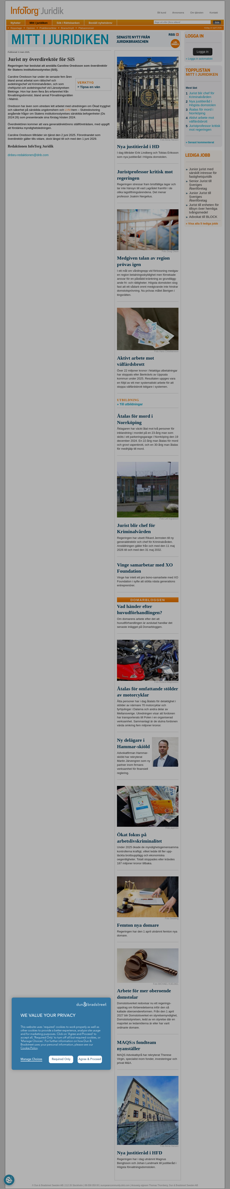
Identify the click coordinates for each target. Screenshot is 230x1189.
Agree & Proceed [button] (90, 1059)
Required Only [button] (61, 1059)
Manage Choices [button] (31, 1059)
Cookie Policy (29, 1048)
